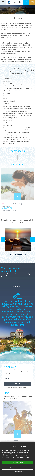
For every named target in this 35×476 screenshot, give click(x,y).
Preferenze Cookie (17, 471)
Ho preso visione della (15, 387)
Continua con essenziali (17, 467)
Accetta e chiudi (17, 463)
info (32, 3)
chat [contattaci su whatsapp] (20, 3)
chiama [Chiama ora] (14, 3)
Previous (3, 239)
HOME (8, 2)
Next (32, 239)
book (26, 3)
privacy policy (22, 387)
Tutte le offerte (17, 165)
